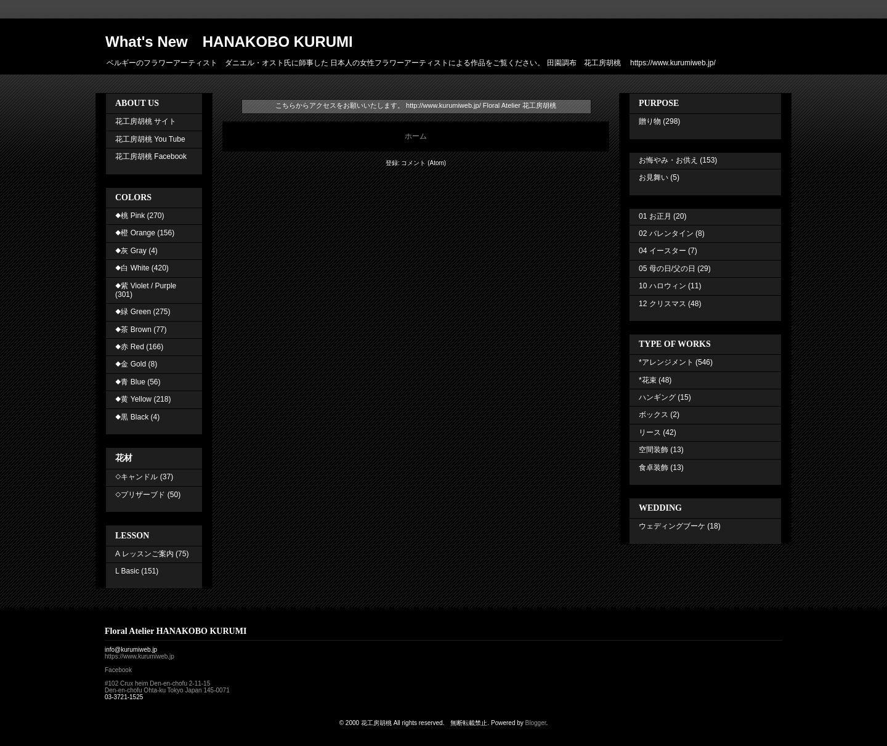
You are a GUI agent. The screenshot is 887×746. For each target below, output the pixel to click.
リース (650, 432)
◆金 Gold (130, 364)
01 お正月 (655, 216)
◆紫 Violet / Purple (145, 286)
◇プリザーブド (140, 494)
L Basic (127, 571)
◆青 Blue (130, 382)
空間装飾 (653, 449)
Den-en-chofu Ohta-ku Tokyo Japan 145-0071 (167, 690)
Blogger (535, 723)
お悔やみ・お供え (668, 160)
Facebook (118, 670)
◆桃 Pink (130, 215)
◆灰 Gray (131, 250)
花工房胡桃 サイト (145, 121)
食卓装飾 (653, 467)
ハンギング (657, 397)
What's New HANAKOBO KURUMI (229, 41)
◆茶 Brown (133, 329)
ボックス (653, 414)
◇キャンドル (136, 476)
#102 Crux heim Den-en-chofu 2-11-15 (157, 683)
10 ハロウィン (662, 286)
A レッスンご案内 (144, 553)
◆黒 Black (131, 417)
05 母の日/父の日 (667, 268)
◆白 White (132, 268)
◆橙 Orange (135, 233)
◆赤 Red (129, 347)
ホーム (416, 136)
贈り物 (650, 121)
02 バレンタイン (666, 233)
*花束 (648, 380)
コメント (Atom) (423, 163)
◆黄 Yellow (133, 399)
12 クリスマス (662, 303)
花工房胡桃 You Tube (150, 139)
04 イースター (662, 250)
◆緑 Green (133, 311)
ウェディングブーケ (672, 526)
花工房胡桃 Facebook (151, 156)
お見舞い (653, 177)
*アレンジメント (666, 362)
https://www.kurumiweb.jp (139, 656)
